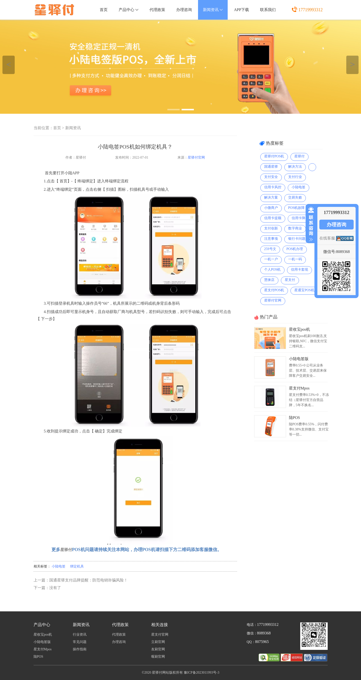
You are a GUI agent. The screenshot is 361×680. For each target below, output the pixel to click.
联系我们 (268, 10)
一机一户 (271, 259)
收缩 (310, 224)
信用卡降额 (300, 218)
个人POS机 (272, 269)
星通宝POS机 (304, 290)
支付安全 (271, 177)
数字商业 (295, 228)
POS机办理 (294, 249)
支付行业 (295, 177)
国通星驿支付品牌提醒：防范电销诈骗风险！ (88, 580)
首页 (104, 10)
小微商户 (271, 208)
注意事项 (271, 238)
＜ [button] (8, 64)
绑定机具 (77, 566)
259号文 (270, 249)
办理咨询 (184, 10)
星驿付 (299, 156)
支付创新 (271, 228)
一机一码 (295, 259)
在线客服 (327, 238)
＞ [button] (352, 64)
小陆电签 (58, 566)
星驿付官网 (196, 157)
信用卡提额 (272, 218)
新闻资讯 (213, 10)
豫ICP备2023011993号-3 (201, 672)
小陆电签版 (299, 359)
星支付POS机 (274, 290)
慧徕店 (269, 280)
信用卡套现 (299, 269)
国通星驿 (271, 166)
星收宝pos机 (299, 329)
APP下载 (241, 10)
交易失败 (295, 197)
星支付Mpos (299, 388)
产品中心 (128, 10)
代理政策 (157, 10)
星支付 (290, 280)
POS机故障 (296, 208)
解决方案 (271, 197)
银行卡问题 (296, 238)
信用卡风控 (272, 187)
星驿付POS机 (274, 156)
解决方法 (295, 166)
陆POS (294, 418)
